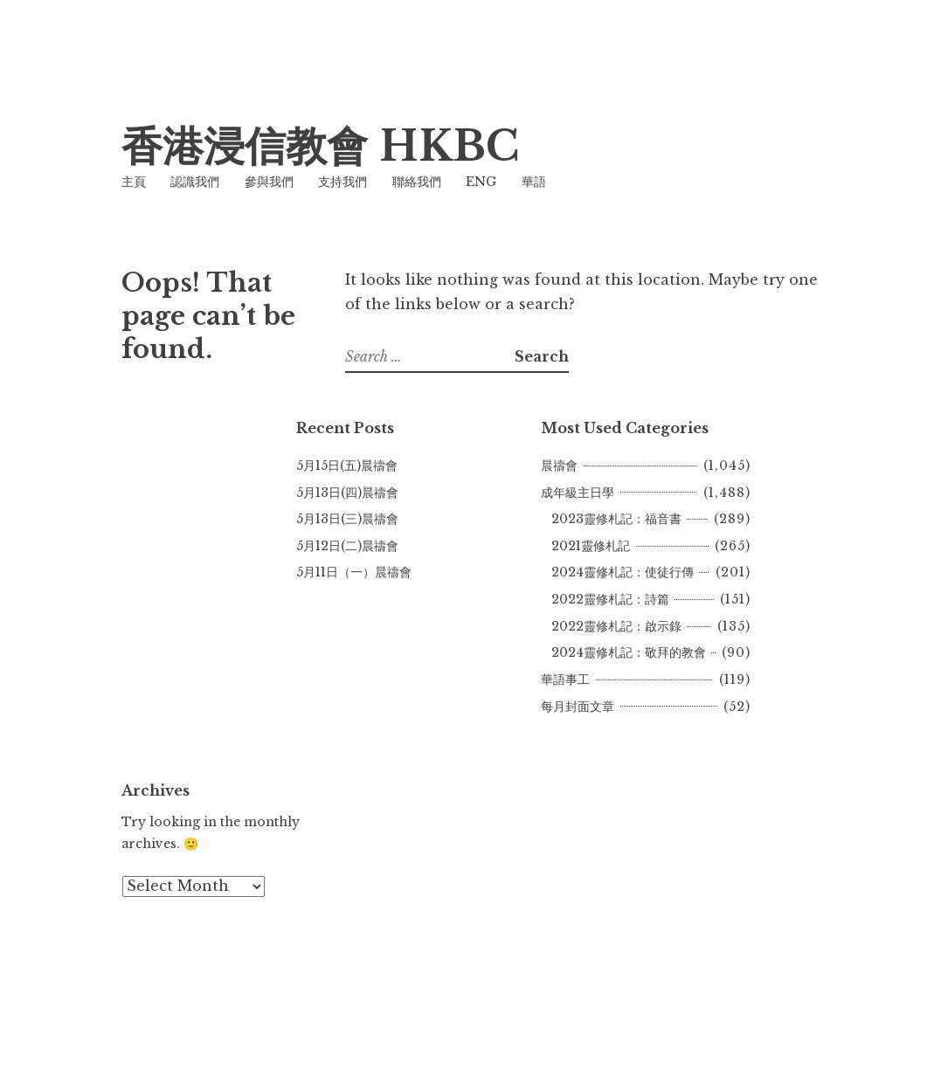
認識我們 (194, 182)
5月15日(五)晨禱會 (347, 465)
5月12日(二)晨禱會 (347, 546)
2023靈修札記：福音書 (616, 519)
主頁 (133, 182)
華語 (534, 182)
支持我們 (342, 182)
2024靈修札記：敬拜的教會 (628, 652)
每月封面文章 (577, 706)
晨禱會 (559, 465)
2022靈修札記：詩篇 (610, 599)
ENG (481, 182)
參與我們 (269, 182)
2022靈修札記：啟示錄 (616, 626)
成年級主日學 (577, 492)
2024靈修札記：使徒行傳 (622, 572)
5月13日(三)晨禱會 (347, 519)
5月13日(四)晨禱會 (347, 492)
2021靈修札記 (590, 546)
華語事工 (565, 679)
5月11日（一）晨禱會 (354, 572)
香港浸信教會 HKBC (320, 146)
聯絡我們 (416, 182)
